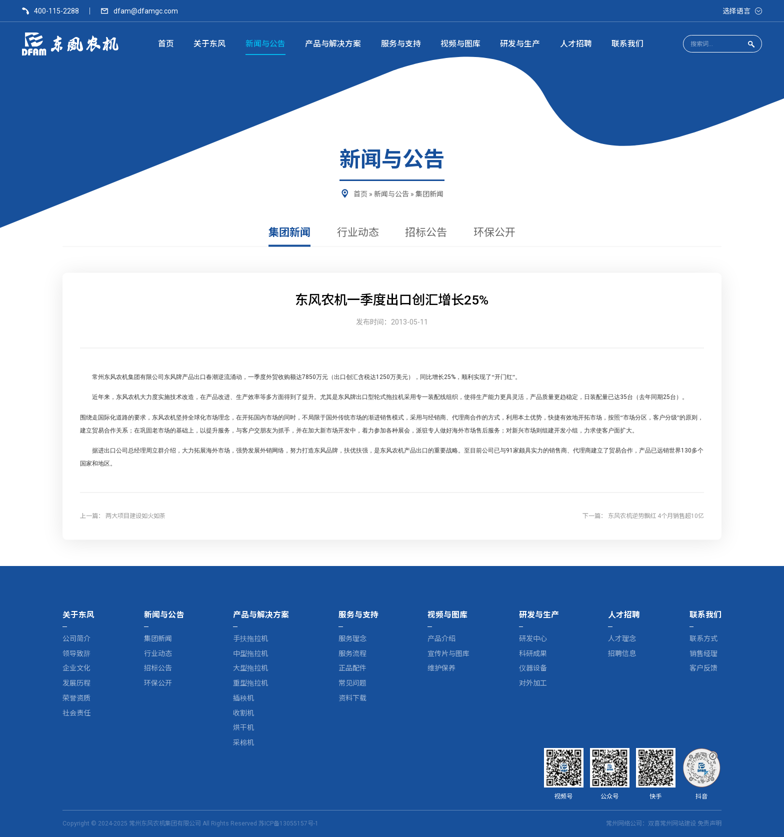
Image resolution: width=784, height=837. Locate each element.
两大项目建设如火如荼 (136, 516)
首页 (361, 194)
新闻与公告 (391, 194)
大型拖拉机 (250, 668)
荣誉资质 (76, 698)
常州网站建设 (678, 823)
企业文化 (76, 668)
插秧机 (243, 698)
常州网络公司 (624, 823)
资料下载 (352, 698)
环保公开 (495, 232)
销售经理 (704, 654)
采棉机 (243, 742)
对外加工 (533, 683)
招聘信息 (622, 654)
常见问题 (352, 683)
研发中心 (533, 638)
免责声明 (710, 823)
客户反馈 (704, 668)
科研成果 (533, 654)
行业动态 (358, 232)
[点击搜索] (751, 44)
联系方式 (704, 638)
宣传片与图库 (449, 654)
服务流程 (352, 654)
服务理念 (352, 638)
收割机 (243, 713)
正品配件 (352, 668)
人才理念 (622, 638)
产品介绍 (442, 638)
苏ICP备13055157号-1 (288, 823)
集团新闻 (430, 194)
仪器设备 (533, 668)
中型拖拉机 (250, 654)
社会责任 (76, 713)
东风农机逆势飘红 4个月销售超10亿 (656, 516)
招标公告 (426, 232)
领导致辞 (76, 654)
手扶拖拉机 (250, 638)
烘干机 (243, 728)
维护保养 (442, 668)
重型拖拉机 (250, 683)
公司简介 (76, 638)
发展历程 (76, 683)
